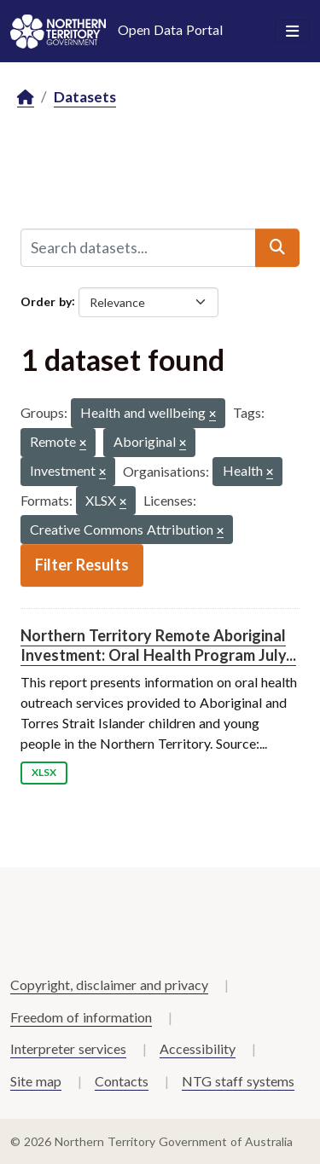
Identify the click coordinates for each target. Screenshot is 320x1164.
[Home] (25, 97)
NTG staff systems (238, 1081)
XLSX (44, 772)
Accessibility (198, 1048)
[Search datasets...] (138, 247)
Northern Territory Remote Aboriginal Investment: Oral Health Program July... (158, 645)
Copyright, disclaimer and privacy (109, 984)
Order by (46, 300)
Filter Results (82, 564)
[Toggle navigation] (292, 31)
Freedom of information (81, 1017)
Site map (35, 1081)
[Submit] (277, 247)
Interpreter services (68, 1048)
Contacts (121, 1081)
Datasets (85, 97)
